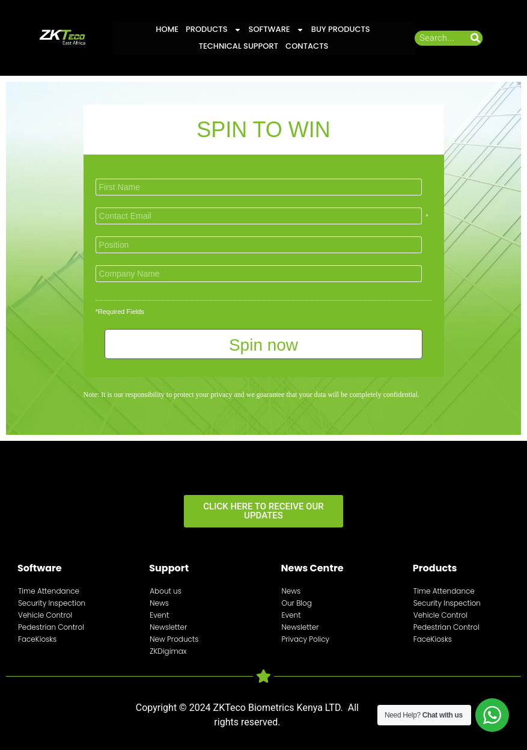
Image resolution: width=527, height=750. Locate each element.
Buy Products (340, 29)
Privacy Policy (306, 639)
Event (159, 615)
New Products (174, 639)
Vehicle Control (45, 615)
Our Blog (297, 603)
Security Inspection (51, 603)
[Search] (475, 38)
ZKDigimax (168, 651)
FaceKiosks (37, 639)
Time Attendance (48, 591)
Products (214, 29)
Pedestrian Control (51, 627)
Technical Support (238, 46)
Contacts (306, 46)
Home (167, 29)
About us (165, 591)
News (159, 603)
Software (276, 29)
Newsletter (168, 627)
